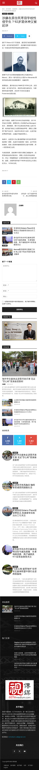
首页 (3, 9)
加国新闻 (14, 9)
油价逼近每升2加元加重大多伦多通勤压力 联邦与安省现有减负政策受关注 (25, 665)
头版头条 (10, 14)
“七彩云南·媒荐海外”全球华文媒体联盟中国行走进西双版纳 (25, 571)
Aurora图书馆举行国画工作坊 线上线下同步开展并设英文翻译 (24, 251)
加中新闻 (8, 9)
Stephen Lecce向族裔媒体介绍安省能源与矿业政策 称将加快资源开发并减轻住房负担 (25, 644)
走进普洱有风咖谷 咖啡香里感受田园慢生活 (24, 486)
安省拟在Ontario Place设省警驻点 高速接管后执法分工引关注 (24, 230)
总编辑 (21, 205)
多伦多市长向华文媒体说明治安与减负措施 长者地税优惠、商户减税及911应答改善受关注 (25, 422)
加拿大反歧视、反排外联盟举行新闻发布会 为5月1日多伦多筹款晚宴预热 (25, 655)
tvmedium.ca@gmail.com (17, 737)
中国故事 (15, 452)
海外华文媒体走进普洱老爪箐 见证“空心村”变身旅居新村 (18, 380)
